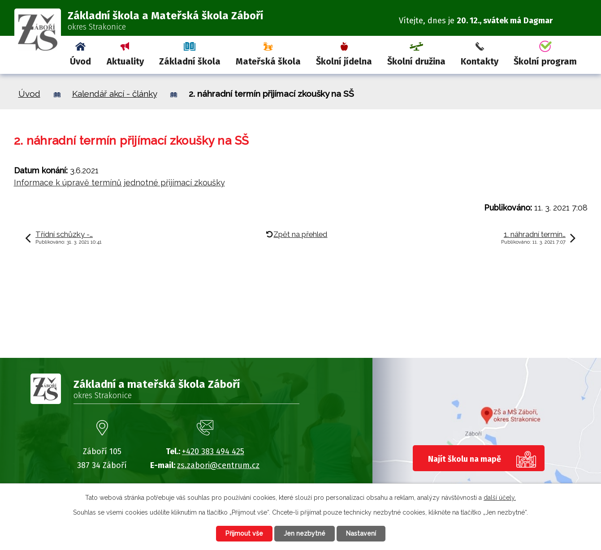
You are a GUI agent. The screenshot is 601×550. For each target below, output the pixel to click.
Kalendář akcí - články (114, 94)
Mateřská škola (268, 61)
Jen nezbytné (304, 533)
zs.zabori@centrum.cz (218, 465)
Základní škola (190, 61)
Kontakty (479, 61)
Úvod (80, 61)
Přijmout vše (244, 533)
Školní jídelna (344, 61)
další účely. (500, 497)
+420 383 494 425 (213, 451)
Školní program (545, 61)
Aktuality (125, 61)
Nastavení (361, 533)
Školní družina (416, 61)
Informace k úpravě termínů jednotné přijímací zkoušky (119, 182)
